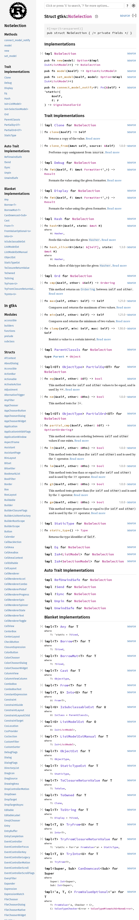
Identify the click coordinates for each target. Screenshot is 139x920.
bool (98, 378)
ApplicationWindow (15, 437)
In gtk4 (10, 305)
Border (8, 484)
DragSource (11, 778)
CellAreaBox (11, 552)
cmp (52, 282)
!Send (7, 162)
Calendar (9, 536)
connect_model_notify (17, 40)
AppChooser (11, 405)
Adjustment (11, 389)
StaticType (10, 135)
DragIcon (9, 773)
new (6, 50)
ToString (9, 278)
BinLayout (10, 458)
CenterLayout (12, 636)
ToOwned (9, 273)
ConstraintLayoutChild (17, 715)
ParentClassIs (12, 119)
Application (10, 426)
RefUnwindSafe (13, 157)
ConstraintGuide (13, 705)
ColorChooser (12, 657)
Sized (74, 634)
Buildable (9, 500)
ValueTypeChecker (66, 908)
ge (51, 502)
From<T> (9, 225)
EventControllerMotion (17, 862)
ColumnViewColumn (15, 678)
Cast (6, 220)
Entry (7, 825)
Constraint (10, 699)
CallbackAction (12, 542)
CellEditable (11, 563)
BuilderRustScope (14, 521)
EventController (13, 841)
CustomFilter (11, 741)
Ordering (107, 282)
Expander (9, 883)
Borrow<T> (10, 204)
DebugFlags (11, 752)
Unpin (7, 172)
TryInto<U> (10, 294)
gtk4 (61, 16)
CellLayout (10, 568)
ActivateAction (12, 384)
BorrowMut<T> (12, 210)
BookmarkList (12, 473)
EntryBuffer (10, 831)
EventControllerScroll (16, 867)
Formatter (92, 169)
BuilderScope (12, 526)
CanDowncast (89, 868)
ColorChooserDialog (15, 662)
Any (6, 199)
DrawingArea (11, 783)
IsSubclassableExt (14, 241)
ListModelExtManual (16, 252)
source (125, 16)
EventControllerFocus (16, 846)
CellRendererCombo (15, 584)
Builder (8, 505)
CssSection (10, 736)
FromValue (87, 847)
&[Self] (92, 247)
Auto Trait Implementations (17, 148)
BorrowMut (69, 656)
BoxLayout (10, 494)
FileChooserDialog (14, 904)
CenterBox (10, 631)
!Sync (7, 167)
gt (51, 484)
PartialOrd (96, 414)
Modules (10, 315)
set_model (10, 56)
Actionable (10, 379)
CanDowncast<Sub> (15, 215)
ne (51, 396)
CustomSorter (12, 747)
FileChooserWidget (15, 915)
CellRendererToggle (15, 620)
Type (84, 530)
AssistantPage (12, 452)
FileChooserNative (15, 909)
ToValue (59, 788)
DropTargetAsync (14, 804)
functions (9, 331)
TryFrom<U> (11, 283)
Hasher (58, 233)
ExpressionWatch (14, 894)
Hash (7, 98)
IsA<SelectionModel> (16, 109)
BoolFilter (10, 479)
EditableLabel (12, 815)
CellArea (9, 547)
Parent (58, 356)
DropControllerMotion (16, 789)
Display (8, 88)
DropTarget (10, 799)
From (64, 685)
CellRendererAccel (14, 578)
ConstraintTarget (13, 720)
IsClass (59, 715)
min (52, 314)
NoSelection (15, 25)
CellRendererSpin (14, 599)
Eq (5, 93)
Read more (93, 138)
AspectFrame (11, 442)
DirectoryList (11, 768)
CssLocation (11, 726)
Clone (7, 77)
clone (54, 132)
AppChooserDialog (14, 416)
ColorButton (11, 652)
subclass (9, 341)
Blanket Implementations (17, 191)
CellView (9, 626)
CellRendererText (14, 615)
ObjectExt (9, 257)
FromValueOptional (91, 892)
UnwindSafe (11, 178)
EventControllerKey (15, 852)
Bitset (7, 463)
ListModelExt (11, 246)
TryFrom (73, 824)
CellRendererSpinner (16, 605)
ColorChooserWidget (16, 668)
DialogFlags (11, 762)
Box (6, 489)
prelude (8, 336)
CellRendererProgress (16, 594)
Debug (8, 82)
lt (51, 448)
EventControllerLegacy (17, 857)
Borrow (66, 641)
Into (70, 692)
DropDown (10, 794)
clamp (54, 328)
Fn (102, 87)
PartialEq (95, 367)
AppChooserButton (15, 410)
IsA (47, 65)
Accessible (10, 368)
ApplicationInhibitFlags (17, 431)
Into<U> (8, 236)
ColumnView (11, 673)
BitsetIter (9, 468)
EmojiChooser (12, 820)
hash (53, 225)
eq (51, 378)
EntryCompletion (13, 836)
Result (49, 174)
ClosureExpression (15, 647)
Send (60, 587)
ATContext (10, 358)
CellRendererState (14, 610)
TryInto (73, 854)
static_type (60, 530)
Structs (9, 352)
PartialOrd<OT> (13, 130)
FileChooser (11, 899)
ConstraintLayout (14, 710)
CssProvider (11, 731)
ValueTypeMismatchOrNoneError (111, 908)
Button (8, 531)
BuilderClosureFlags (15, 510)
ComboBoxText (12, 689)
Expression (10, 888)
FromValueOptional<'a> (17, 231)
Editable (9, 810)
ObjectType (72, 367)
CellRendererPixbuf (15, 589)
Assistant (9, 447)
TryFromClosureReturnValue (20, 288)
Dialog (8, 757)
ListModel (60, 65)
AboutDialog (11, 363)
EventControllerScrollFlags (19, 873)
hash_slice (59, 247)
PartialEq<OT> (12, 124)
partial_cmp (60, 425)
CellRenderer (11, 573)
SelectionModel (76, 561)
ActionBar (10, 373)
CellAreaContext (13, 557)
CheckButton (11, 641)
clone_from (59, 146)
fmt (52, 169)
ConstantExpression (15, 694)
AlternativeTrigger (14, 394)
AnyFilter (9, 400)
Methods (10, 34)
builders (9, 325)
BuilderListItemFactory (17, 515)
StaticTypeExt (12, 262)
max (52, 301)
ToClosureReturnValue (17, 267)
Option (82, 60)
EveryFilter (10, 878)
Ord (6, 114)
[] (134, 16)
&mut (94, 225)
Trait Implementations (17, 69)
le (51, 466)
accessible (10, 320)
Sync (60, 594)
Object (75, 356)
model (8, 45)
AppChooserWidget (15, 421)
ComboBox (10, 684)
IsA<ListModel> (13, 103)
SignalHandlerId (67, 105)
